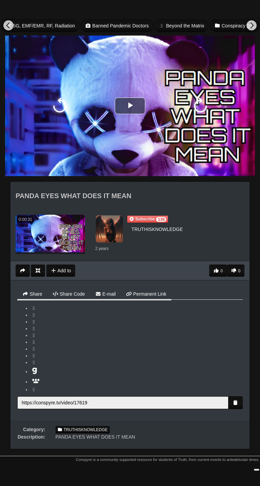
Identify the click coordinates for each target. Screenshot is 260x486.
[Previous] (8, 25)
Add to (60, 270)
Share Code (68, 294)
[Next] (251, 25)
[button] (147, 219)
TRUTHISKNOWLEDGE (157, 229)
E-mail (105, 294)
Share (32, 294)
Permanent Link (146, 294)
